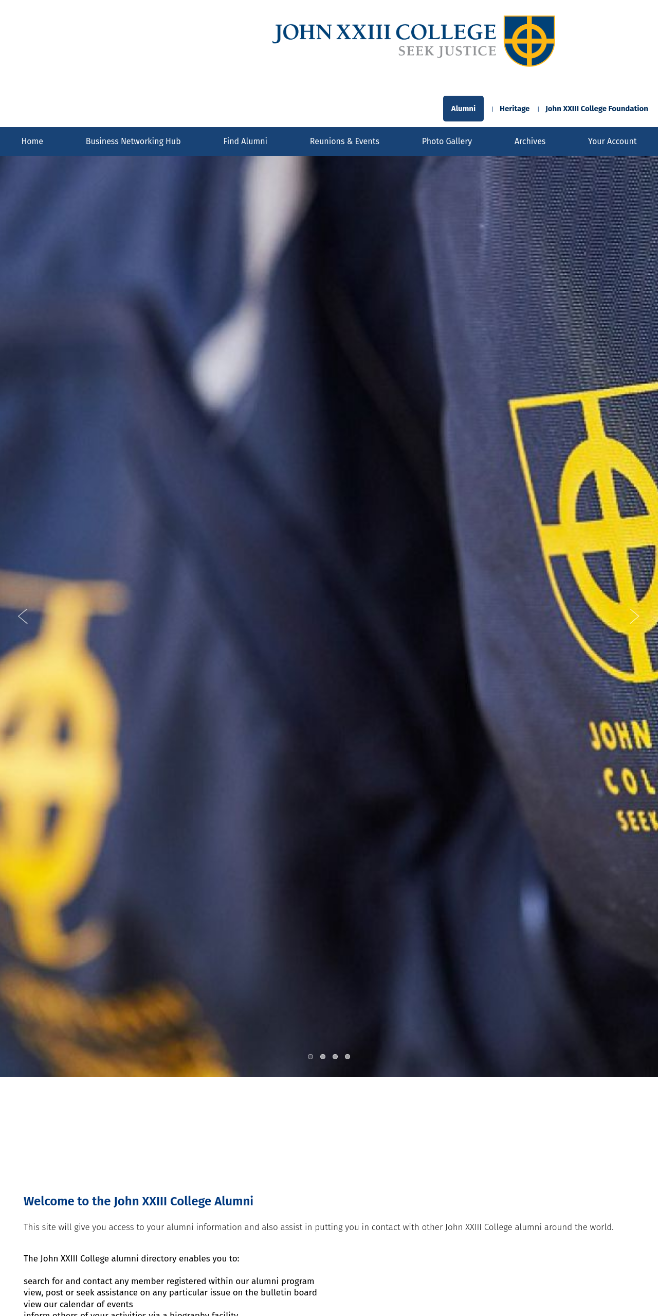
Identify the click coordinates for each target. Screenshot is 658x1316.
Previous (23, 616)
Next (635, 616)
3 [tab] (335, 1057)
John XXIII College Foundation (596, 108)
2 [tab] (323, 1057)
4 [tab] (348, 1057)
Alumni (463, 108)
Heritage (514, 108)
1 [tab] (311, 1057)
